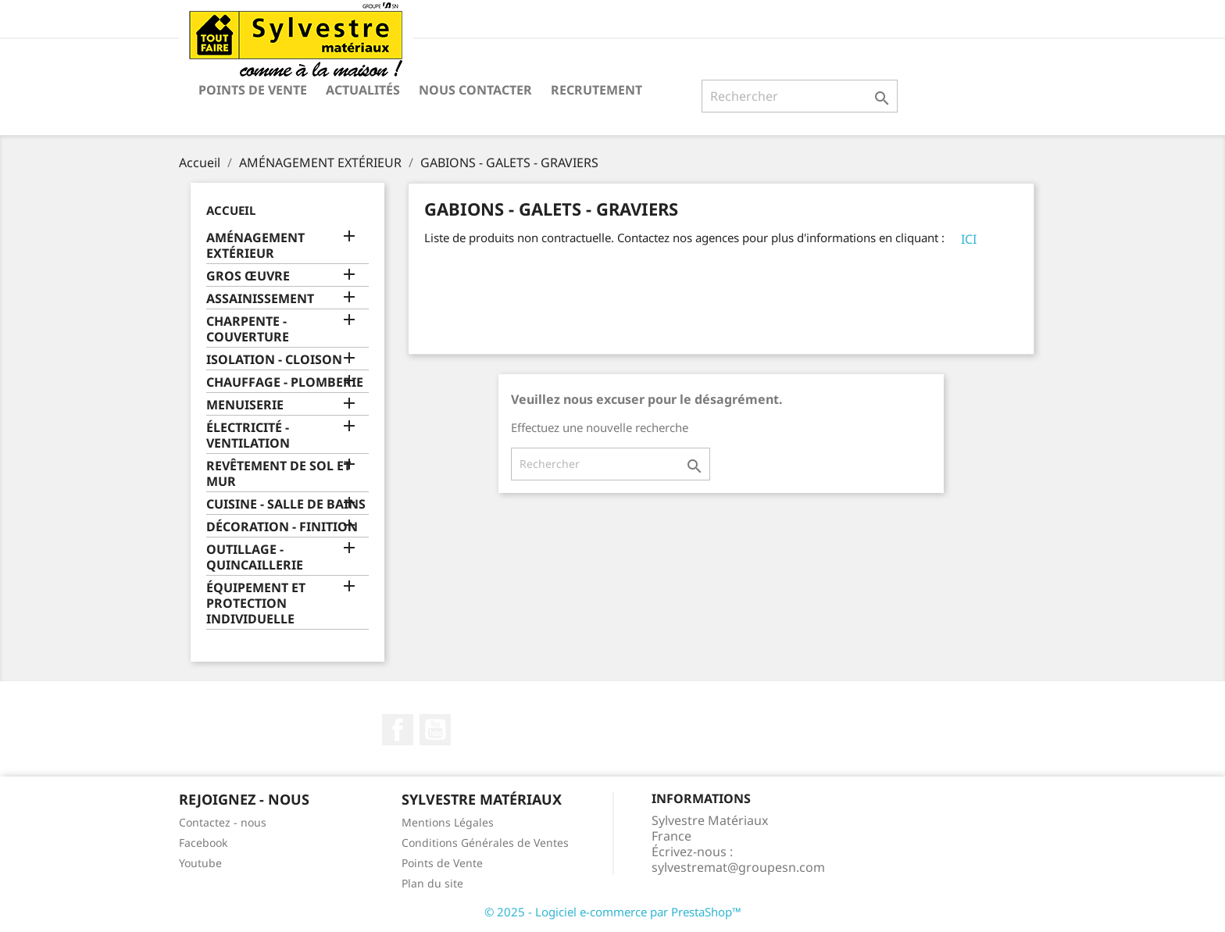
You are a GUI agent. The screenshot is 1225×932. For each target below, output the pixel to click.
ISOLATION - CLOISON (274, 360)
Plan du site (432, 883)
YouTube (435, 729)
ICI (969, 239)
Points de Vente (252, 89)
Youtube (200, 862)
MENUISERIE (245, 405)
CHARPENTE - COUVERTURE (247, 329)
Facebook (397, 729)
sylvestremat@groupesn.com (738, 867)
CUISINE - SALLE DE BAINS (286, 504)
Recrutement (596, 89)
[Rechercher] (800, 96)
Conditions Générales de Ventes (485, 842)
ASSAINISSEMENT (260, 299)
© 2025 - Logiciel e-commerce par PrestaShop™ (612, 912)
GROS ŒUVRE (248, 276)
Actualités (363, 89)
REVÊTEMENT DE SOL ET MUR (278, 474)
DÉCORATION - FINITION (282, 527)
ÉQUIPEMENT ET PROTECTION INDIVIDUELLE (255, 603)
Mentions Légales (448, 822)
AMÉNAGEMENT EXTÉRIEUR (255, 246)
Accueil (230, 210)
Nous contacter (475, 89)
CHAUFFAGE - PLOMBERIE (284, 382)
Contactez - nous (222, 822)
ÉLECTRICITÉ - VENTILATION (248, 436)
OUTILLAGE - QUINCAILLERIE (254, 557)
